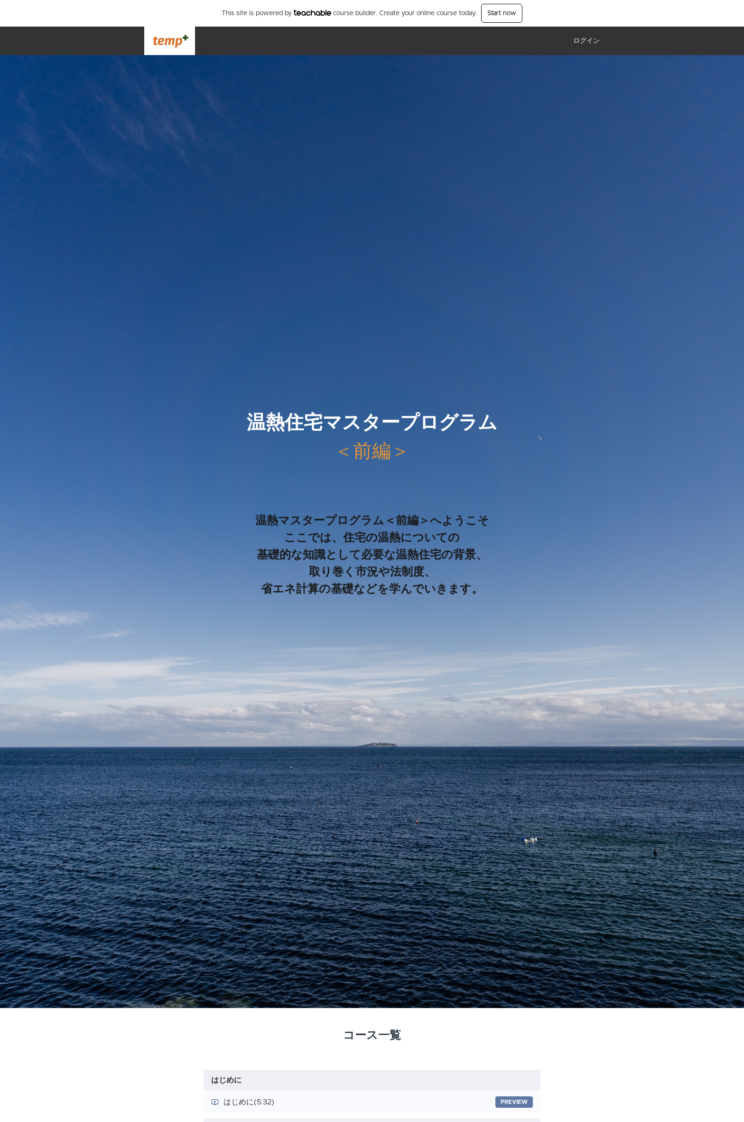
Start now (501, 13)
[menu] (583, 41)
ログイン (586, 41)
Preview (514, 1102)
